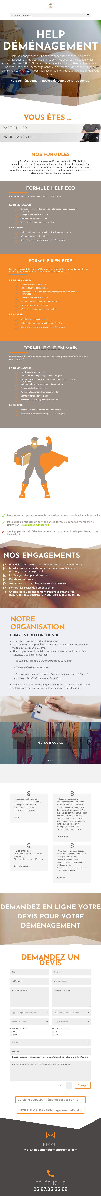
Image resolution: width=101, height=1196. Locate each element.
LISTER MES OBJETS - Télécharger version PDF (48, 1100)
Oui (13, 1031)
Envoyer (83, 1085)
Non (13, 1034)
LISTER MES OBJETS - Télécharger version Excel (49, 1110)
